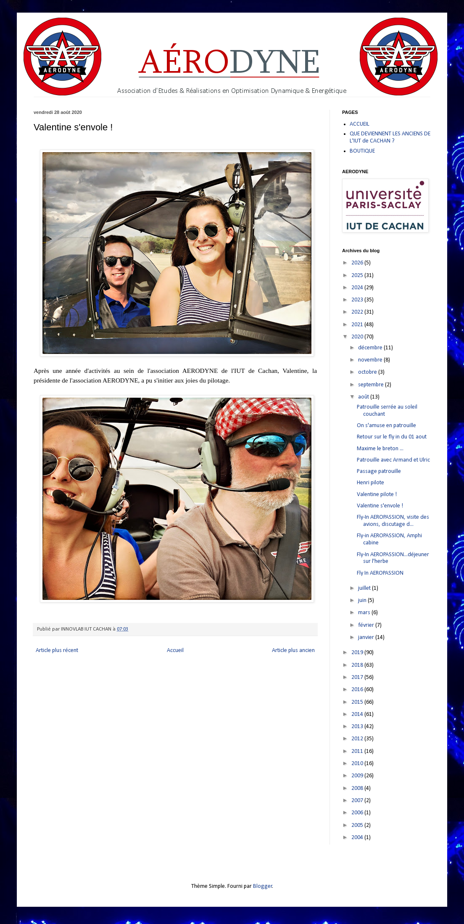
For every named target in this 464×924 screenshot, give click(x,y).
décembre (371, 348)
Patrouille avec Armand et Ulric (393, 460)
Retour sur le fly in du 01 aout (392, 437)
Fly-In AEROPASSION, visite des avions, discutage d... (393, 521)
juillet (365, 588)
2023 (357, 300)
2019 (357, 652)
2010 (357, 763)
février (366, 625)
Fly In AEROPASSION (380, 573)
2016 (357, 689)
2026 (357, 263)
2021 (357, 325)
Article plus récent (57, 650)
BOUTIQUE (362, 151)
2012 (357, 739)
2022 (357, 312)
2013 (357, 726)
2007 (357, 800)
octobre (368, 372)
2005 (357, 825)
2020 (357, 337)
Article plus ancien (293, 650)
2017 (357, 677)
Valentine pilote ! (377, 494)
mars (365, 613)
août (364, 397)
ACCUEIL (359, 124)
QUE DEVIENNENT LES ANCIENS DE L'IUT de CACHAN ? (390, 137)
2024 (357, 288)
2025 (357, 275)
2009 (357, 776)
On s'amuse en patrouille (386, 425)
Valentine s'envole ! (380, 506)
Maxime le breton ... (380, 449)
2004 (357, 837)
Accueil (175, 650)
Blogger (262, 886)
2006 (357, 813)
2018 (357, 665)
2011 (357, 751)
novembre (371, 360)
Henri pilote (370, 483)
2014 (357, 714)
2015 (357, 702)
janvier (366, 637)
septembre (371, 385)
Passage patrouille (379, 471)
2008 (357, 788)
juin (363, 600)
